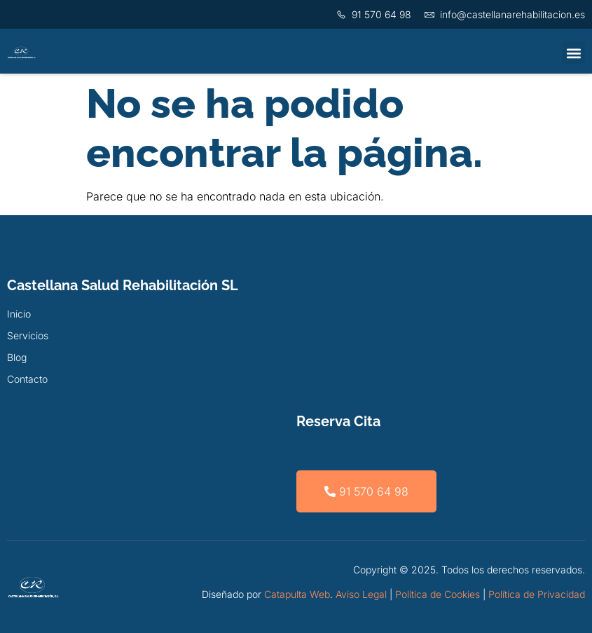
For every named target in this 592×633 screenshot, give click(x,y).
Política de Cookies (437, 594)
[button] (573, 52)
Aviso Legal (361, 594)
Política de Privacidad (536, 594)
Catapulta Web (297, 594)
